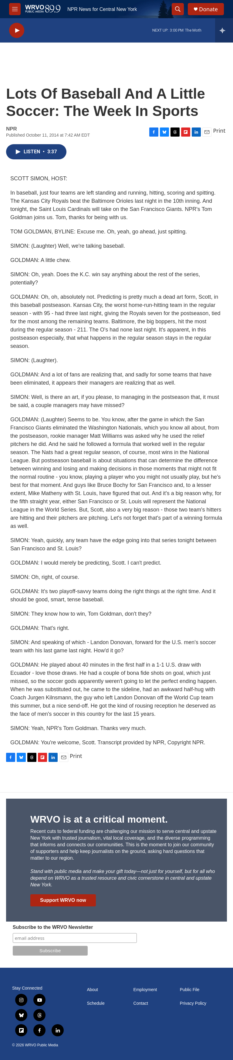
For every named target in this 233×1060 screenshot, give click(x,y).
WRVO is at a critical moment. (99, 819)
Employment (145, 989)
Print (219, 130)
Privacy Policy (193, 1003)
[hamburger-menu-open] (15, 9)
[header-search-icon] (178, 9)
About (92, 989)
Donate (208, 9)
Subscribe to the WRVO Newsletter (53, 927)
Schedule (95, 1003)
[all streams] (224, 30)
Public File (190, 989)
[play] (17, 30)
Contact (140, 1003)
